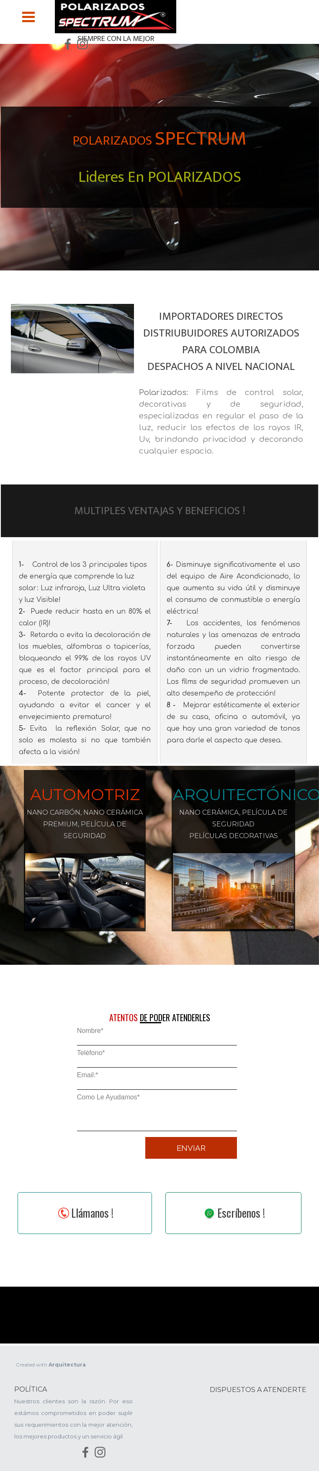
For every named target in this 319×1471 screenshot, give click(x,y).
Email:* (87, 1074)
